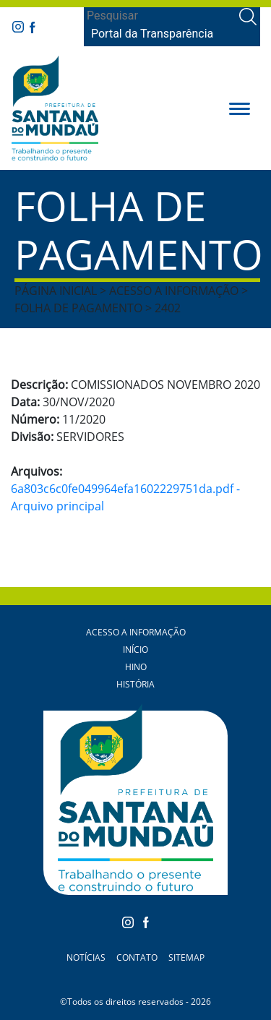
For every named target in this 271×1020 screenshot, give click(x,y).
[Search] (160, 16)
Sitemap (186, 957)
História (135, 684)
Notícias (86, 957)
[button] (239, 108)
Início (135, 649)
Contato (137, 957)
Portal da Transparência (152, 33)
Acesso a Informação (136, 632)
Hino (136, 667)
